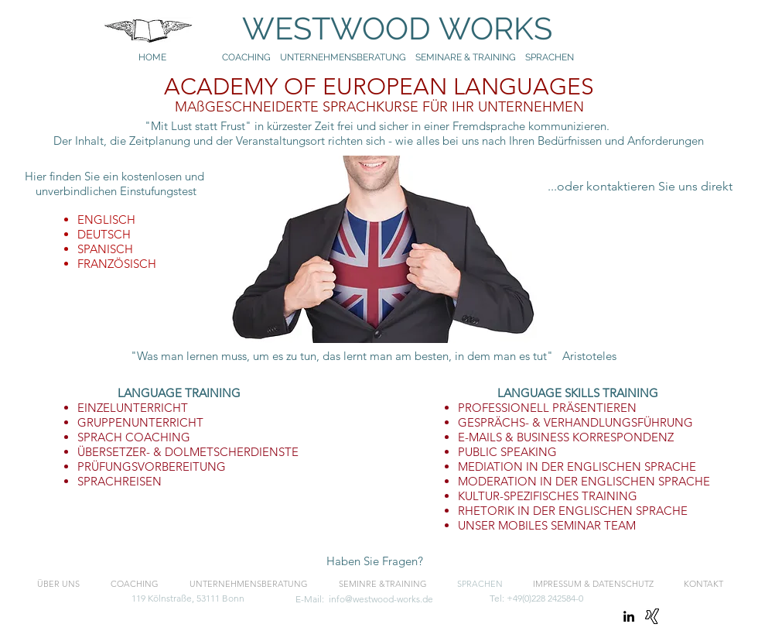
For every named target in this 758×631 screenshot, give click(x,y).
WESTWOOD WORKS (382, 28)
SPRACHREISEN (119, 481)
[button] (374, 561)
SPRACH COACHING (133, 437)
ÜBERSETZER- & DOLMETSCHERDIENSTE (188, 451)
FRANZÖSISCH (116, 263)
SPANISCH (105, 249)
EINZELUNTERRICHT (132, 407)
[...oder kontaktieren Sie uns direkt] (640, 186)
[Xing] (652, 616)
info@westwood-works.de (381, 599)
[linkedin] (629, 616)
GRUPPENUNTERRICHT (140, 422)
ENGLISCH (106, 219)
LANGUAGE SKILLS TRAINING (577, 393)
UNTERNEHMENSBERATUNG (347, 57)
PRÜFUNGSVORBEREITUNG (151, 466)
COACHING (246, 57)
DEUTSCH (104, 234)
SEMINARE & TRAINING (465, 57)
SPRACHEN (550, 57)
